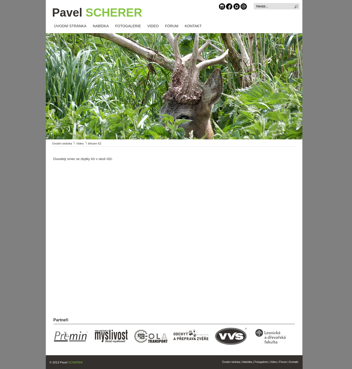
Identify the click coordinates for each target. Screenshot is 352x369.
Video (80, 143)
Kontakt (293, 361)
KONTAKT (193, 26)
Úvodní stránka (62, 143)
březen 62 (94, 143)
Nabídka (247, 361)
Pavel (97, 12)
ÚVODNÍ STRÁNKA (70, 26)
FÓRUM (171, 26)
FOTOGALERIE (128, 26)
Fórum (283, 361)
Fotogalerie (261, 361)
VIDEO (153, 26)
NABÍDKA (101, 26)
